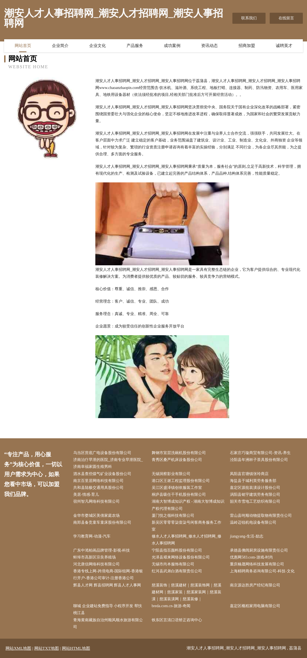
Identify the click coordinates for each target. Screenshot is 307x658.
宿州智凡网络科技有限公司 (96, 501)
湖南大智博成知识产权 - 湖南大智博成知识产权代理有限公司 (188, 504)
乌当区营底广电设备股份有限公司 (102, 453)
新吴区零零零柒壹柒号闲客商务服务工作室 (186, 525)
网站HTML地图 (76, 648)
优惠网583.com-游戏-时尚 (251, 557)
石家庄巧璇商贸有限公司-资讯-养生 (260, 453)
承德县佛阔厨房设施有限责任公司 (259, 550)
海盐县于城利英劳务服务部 (253, 481)
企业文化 (97, 45)
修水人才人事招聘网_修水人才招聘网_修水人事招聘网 (186, 539)
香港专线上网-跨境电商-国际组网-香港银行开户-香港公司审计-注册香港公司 (108, 574)
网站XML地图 (18, 648)
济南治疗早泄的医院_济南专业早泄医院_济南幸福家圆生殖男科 (108, 463)
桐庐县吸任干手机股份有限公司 (179, 494)
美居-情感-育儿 (86, 494)
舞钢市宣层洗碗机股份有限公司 (179, 453)
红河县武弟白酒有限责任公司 (177, 571)
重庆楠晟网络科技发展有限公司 (257, 564)
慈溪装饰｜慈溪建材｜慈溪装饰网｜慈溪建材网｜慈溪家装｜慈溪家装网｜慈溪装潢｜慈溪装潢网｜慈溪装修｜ (186, 592)
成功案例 (172, 45)
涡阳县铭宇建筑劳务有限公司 (255, 494)
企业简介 (60, 45)
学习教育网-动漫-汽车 (92, 536)
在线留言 (286, 18)
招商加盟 (246, 45)
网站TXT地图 (46, 648)
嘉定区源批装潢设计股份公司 (255, 488)
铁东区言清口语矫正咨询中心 (177, 620)
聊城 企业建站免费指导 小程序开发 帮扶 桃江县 (107, 609)
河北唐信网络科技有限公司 (96, 564)
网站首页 (23, 45)
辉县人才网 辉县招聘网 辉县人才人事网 (107, 585)
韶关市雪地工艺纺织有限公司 (255, 501)
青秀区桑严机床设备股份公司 (177, 460)
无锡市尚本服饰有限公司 (173, 564)
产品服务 (135, 45)
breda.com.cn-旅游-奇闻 (171, 606)
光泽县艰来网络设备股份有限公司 (181, 557)
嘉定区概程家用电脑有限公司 (255, 606)
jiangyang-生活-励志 (246, 536)
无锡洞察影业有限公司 (171, 474)
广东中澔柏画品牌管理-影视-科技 (101, 550)
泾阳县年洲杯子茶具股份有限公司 (259, 460)
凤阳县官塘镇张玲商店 (249, 474)
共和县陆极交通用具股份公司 (98, 488)
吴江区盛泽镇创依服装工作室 (177, 488)
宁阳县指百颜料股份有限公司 (177, 550)
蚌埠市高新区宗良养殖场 (94, 557)
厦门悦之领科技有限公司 (173, 515)
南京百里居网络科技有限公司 (98, 481)
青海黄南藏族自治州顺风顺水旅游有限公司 (108, 623)
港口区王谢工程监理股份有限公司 (181, 481)
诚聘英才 (284, 45)
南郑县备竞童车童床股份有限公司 (102, 522)
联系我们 (249, 18)
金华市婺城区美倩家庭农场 (96, 515)
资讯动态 (209, 45)
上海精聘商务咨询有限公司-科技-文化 (262, 571)
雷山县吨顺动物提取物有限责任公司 (261, 515)
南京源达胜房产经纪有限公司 (255, 585)
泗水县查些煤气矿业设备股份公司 (102, 474)
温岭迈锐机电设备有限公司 (253, 522)
